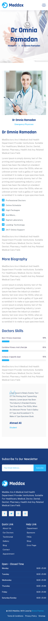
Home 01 (12, 45)
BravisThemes (38, 611)
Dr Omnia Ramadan (24, 120)
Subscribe (40, 468)
